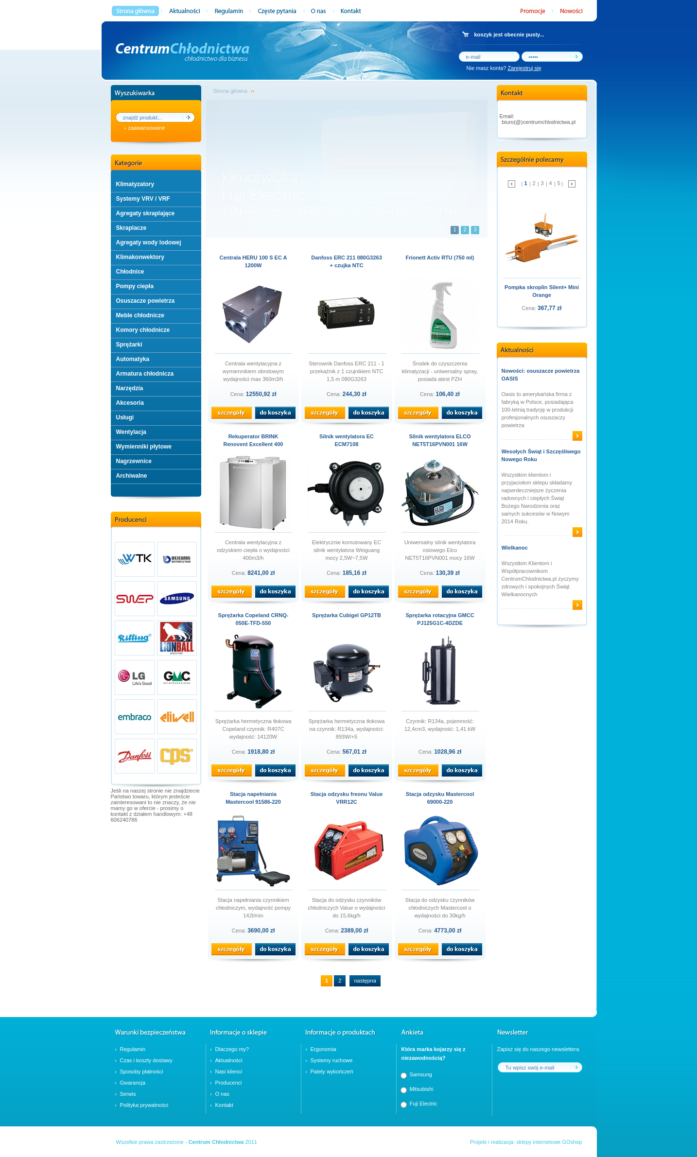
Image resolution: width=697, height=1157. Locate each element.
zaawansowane (146, 128)
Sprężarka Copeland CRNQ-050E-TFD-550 (253, 619)
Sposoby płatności (141, 1071)
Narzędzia (129, 388)
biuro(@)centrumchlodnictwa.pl (539, 122)
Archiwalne (131, 475)
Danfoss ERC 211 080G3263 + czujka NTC (346, 261)
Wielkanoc (515, 548)
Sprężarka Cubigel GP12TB (346, 615)
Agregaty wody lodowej (148, 242)
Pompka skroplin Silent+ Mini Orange (542, 291)
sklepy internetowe (538, 1142)
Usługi (125, 417)
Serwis (128, 1094)
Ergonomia (323, 1049)
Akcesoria (130, 402)
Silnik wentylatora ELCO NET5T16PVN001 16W (439, 440)
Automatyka (133, 359)
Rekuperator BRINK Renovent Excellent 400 (253, 440)
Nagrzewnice (134, 461)
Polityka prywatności (144, 1105)
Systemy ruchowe (332, 1060)
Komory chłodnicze (143, 330)
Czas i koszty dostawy (146, 1060)
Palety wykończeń (332, 1071)
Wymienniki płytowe (144, 446)
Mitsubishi (422, 1089)
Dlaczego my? (232, 1049)
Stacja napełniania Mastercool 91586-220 (253, 798)
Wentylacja (131, 432)
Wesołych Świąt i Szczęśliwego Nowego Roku (541, 455)
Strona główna (230, 91)
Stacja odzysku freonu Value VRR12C (347, 798)
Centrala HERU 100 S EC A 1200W (253, 261)
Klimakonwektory (140, 257)
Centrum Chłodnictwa (216, 1142)
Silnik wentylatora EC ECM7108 (346, 440)
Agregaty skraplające (145, 213)
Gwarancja (133, 1083)
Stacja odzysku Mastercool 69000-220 (440, 798)
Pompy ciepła (135, 286)
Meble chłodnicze (140, 315)
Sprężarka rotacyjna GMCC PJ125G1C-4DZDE (439, 619)
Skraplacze (131, 227)
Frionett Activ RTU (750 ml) (440, 257)
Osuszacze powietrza (145, 300)
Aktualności (229, 1060)
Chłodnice (130, 271)
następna (365, 981)
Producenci (228, 1083)
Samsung (421, 1074)
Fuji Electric (423, 1103)
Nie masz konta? (504, 68)
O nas (222, 1094)
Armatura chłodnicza (145, 373)
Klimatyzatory (135, 184)
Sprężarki (129, 344)
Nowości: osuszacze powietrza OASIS (541, 374)
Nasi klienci (229, 1071)
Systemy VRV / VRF (143, 198)
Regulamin (133, 1049)
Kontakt (224, 1105)
